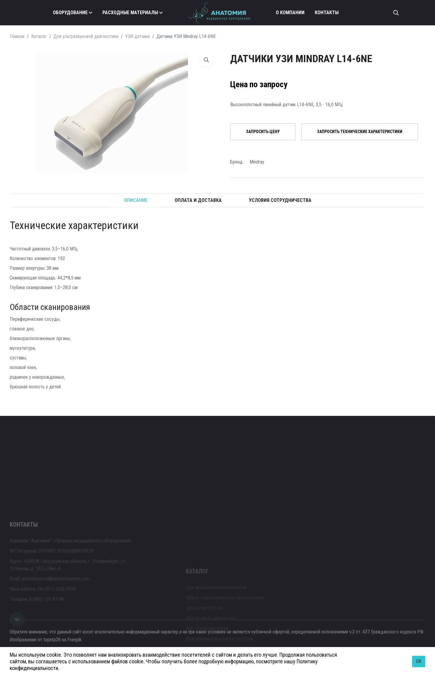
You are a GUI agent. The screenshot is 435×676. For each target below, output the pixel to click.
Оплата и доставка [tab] (198, 200)
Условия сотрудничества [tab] (280, 200)
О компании (290, 12)
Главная (17, 36)
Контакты (327, 12)
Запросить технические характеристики (359, 131)
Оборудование (70, 12)
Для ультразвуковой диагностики (85, 36)
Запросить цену (263, 131)
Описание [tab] (135, 200)
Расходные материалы (130, 12)
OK (418, 661)
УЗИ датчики (137, 36)
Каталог (39, 36)
